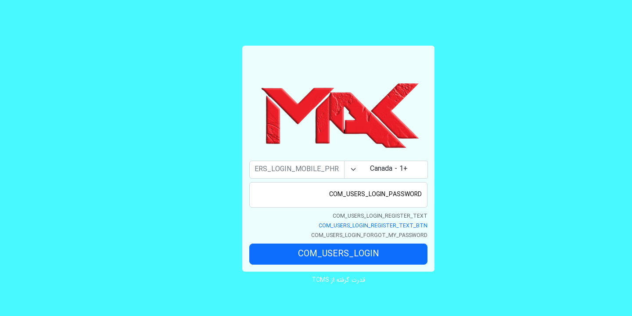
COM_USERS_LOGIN (316, 254)
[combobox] (364, 170)
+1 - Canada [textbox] (366, 169)
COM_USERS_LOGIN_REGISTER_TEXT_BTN (350, 226)
